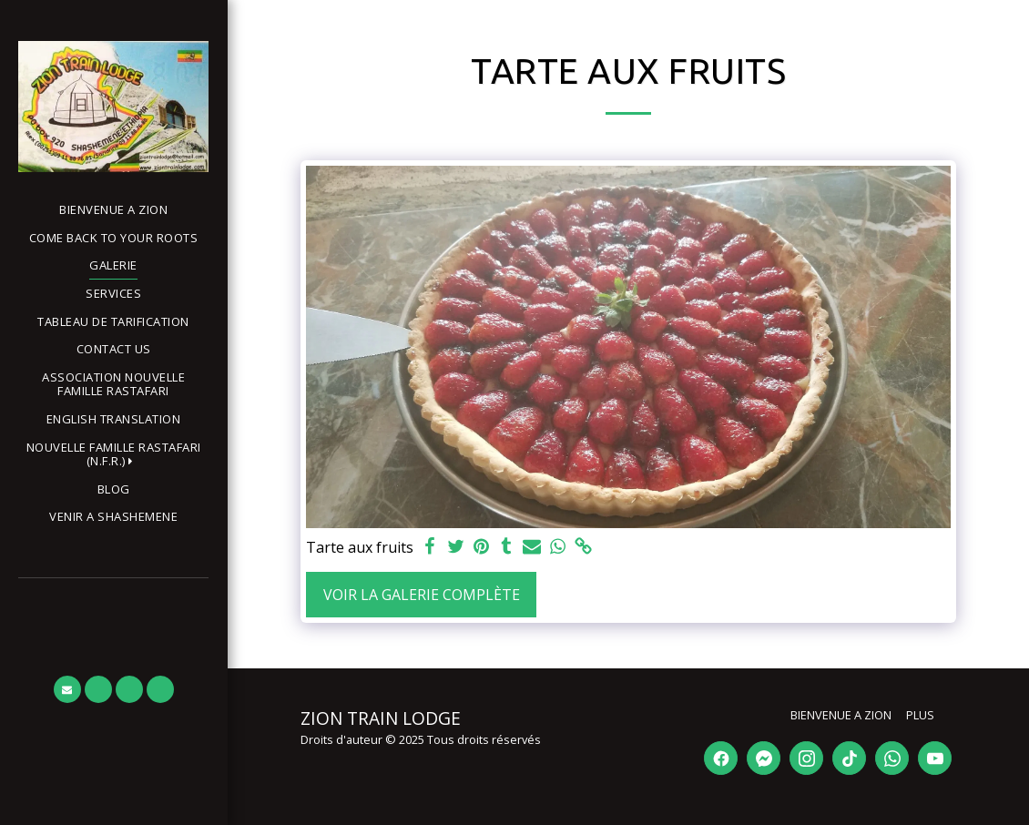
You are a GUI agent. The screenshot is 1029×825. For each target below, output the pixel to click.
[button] (113, 454)
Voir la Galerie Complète (421, 595)
